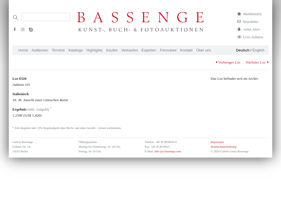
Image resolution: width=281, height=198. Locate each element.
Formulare (168, 50)
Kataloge (75, 50)
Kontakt (186, 50)
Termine (58, 50)
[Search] (45, 17)
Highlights (94, 50)
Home (23, 50)
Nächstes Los (257, 62)
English (258, 50)
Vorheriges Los (228, 62)
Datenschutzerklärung (224, 146)
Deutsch (242, 50)
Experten (149, 50)
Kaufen (112, 50)
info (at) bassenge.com (167, 151)
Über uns (203, 50)
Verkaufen (130, 50)
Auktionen (40, 50)
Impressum (217, 142)
